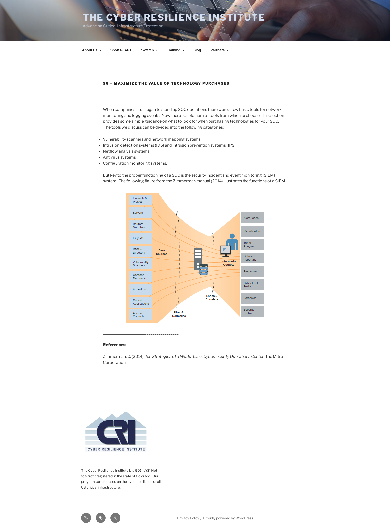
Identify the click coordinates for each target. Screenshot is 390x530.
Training (176, 50)
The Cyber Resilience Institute (174, 17)
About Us (92, 50)
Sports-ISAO (120, 50)
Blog (197, 50)
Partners (219, 50)
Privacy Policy (188, 518)
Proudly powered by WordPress (228, 518)
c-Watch (150, 50)
